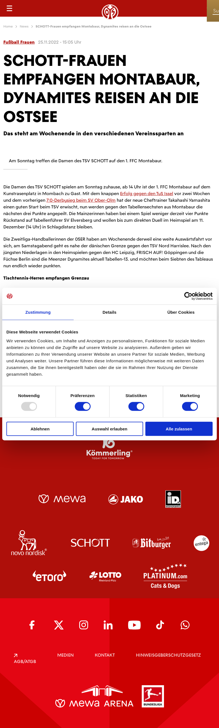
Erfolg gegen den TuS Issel (146, 193)
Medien (65, 655)
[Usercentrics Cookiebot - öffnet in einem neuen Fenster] (188, 296)
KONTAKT (105, 655)
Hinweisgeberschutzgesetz (168, 655)
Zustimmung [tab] (38, 312)
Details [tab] (109, 312)
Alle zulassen (179, 428)
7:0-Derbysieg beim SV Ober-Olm (81, 200)
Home (8, 26)
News (24, 26)
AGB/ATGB (25, 659)
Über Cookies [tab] (181, 312)
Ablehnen (40, 428)
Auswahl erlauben (109, 428)
